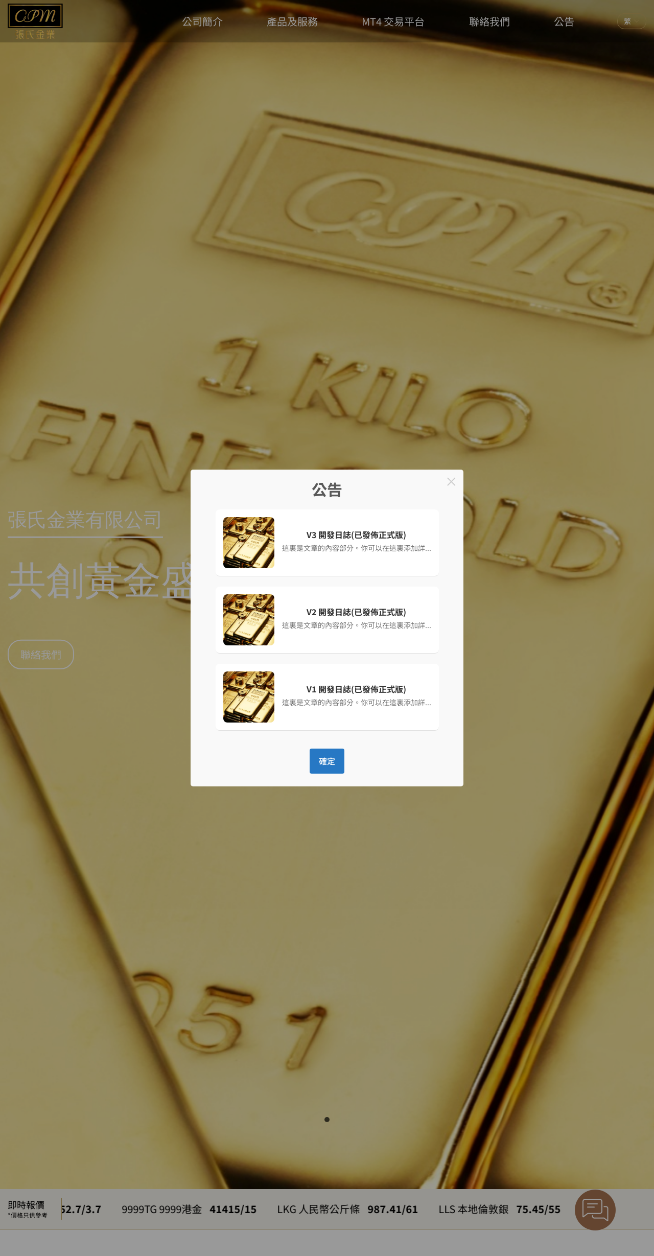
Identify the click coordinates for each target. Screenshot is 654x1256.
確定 (327, 761)
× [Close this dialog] (451, 481)
